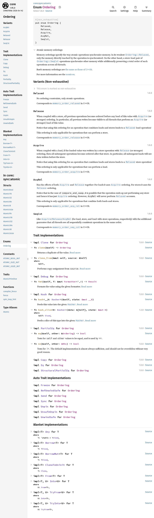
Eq (42, 365)
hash (41, 299)
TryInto (55, 503)
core (13, 4)
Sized (47, 315)
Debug (44, 276)
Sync (44, 401)
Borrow (49, 442)
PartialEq (47, 328)
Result (92, 281)
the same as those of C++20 (78, 69)
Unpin (44, 406)
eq (39, 333)
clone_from (45, 258)
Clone (44, 242)
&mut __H (87, 299)
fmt (40, 281)
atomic (47, 3)
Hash (44, 294)
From (48, 475)
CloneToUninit (55, 464)
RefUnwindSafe (50, 390)
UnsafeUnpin (49, 411)
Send (44, 395)
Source (48, 11)
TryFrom (55, 492)
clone (41, 247)
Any (47, 431)
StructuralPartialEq (55, 370)
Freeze (45, 385)
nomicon (70, 74)
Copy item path (60, 7)
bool (83, 333)
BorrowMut (52, 453)
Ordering (62, 242)
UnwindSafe (48, 417)
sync (41, 3)
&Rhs (64, 343)
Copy (44, 359)
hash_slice (45, 309)
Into (53, 481)
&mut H (102, 309)
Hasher (56, 299)
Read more (75, 252)
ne (39, 343)
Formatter (70, 281)
